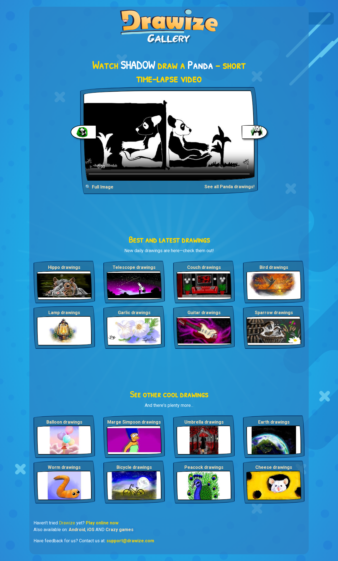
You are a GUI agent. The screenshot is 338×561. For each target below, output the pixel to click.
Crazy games (120, 529)
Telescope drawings (134, 267)
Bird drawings (274, 267)
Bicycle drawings (134, 467)
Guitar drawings (204, 312)
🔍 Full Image (99, 187)
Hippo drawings (64, 267)
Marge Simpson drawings (134, 422)
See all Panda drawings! (229, 186)
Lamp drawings (64, 312)
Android (77, 529)
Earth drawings (274, 422)
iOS (90, 529)
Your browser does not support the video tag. (169, 135)
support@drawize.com (130, 540)
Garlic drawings (134, 312)
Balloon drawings (64, 422)
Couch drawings (204, 267)
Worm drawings (64, 467)
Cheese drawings (273, 467)
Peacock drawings (203, 467)
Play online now (102, 523)
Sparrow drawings (274, 312)
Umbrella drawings (204, 422)
